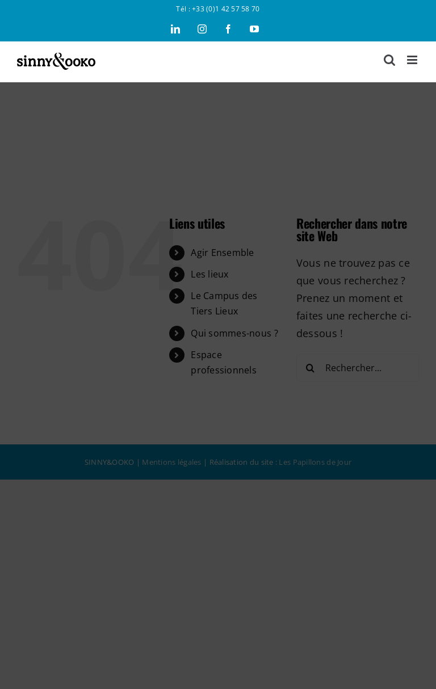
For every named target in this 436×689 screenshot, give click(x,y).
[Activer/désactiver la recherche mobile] (389, 60)
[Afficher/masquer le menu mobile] (413, 60)
